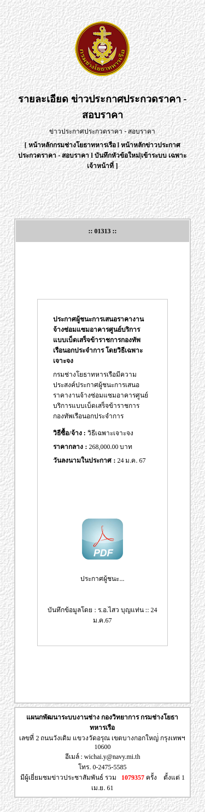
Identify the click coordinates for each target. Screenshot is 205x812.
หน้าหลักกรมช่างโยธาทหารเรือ (72, 145)
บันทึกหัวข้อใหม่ (117, 155)
